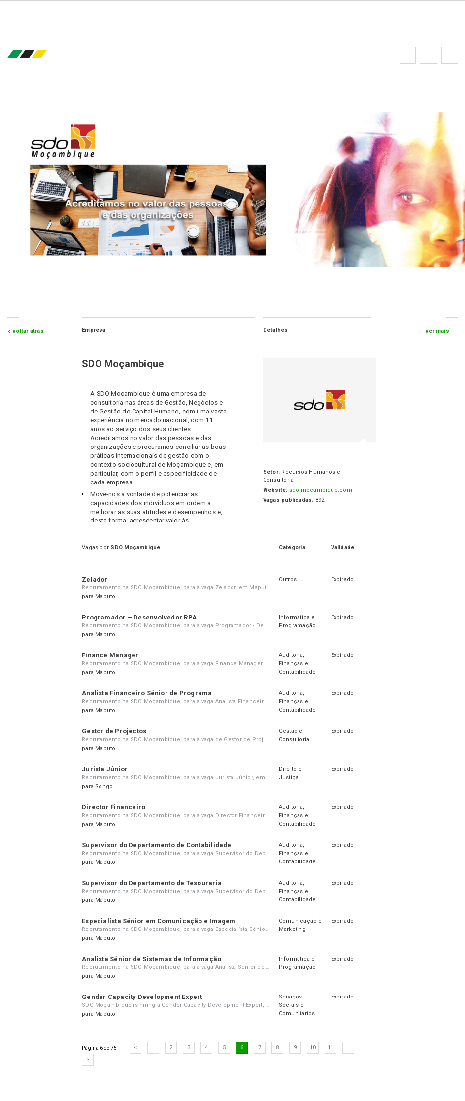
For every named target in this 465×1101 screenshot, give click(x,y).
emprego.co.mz (42, 55)
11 (331, 1047)
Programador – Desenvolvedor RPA (140, 617)
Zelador (96, 579)
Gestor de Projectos (115, 731)
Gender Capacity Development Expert (143, 996)
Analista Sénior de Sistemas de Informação (152, 959)
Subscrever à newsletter (448, 55)
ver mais (436, 331)
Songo (105, 786)
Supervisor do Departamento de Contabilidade (157, 845)
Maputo (107, 596)
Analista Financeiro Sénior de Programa (148, 693)
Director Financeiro (114, 807)
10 (314, 1047)
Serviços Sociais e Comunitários (296, 1005)
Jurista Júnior (106, 769)
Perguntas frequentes (427, 55)
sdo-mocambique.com (319, 490)
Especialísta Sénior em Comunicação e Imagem (159, 921)
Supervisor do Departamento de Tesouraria (153, 883)
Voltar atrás (29, 331)
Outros (287, 579)
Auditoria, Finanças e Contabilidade (297, 663)
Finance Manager (111, 655)
